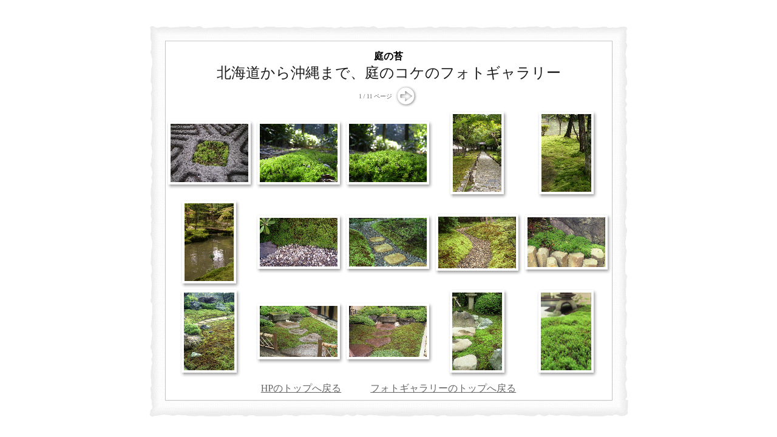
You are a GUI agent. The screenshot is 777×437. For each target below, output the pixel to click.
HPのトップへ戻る (301, 388)
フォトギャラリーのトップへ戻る (443, 388)
